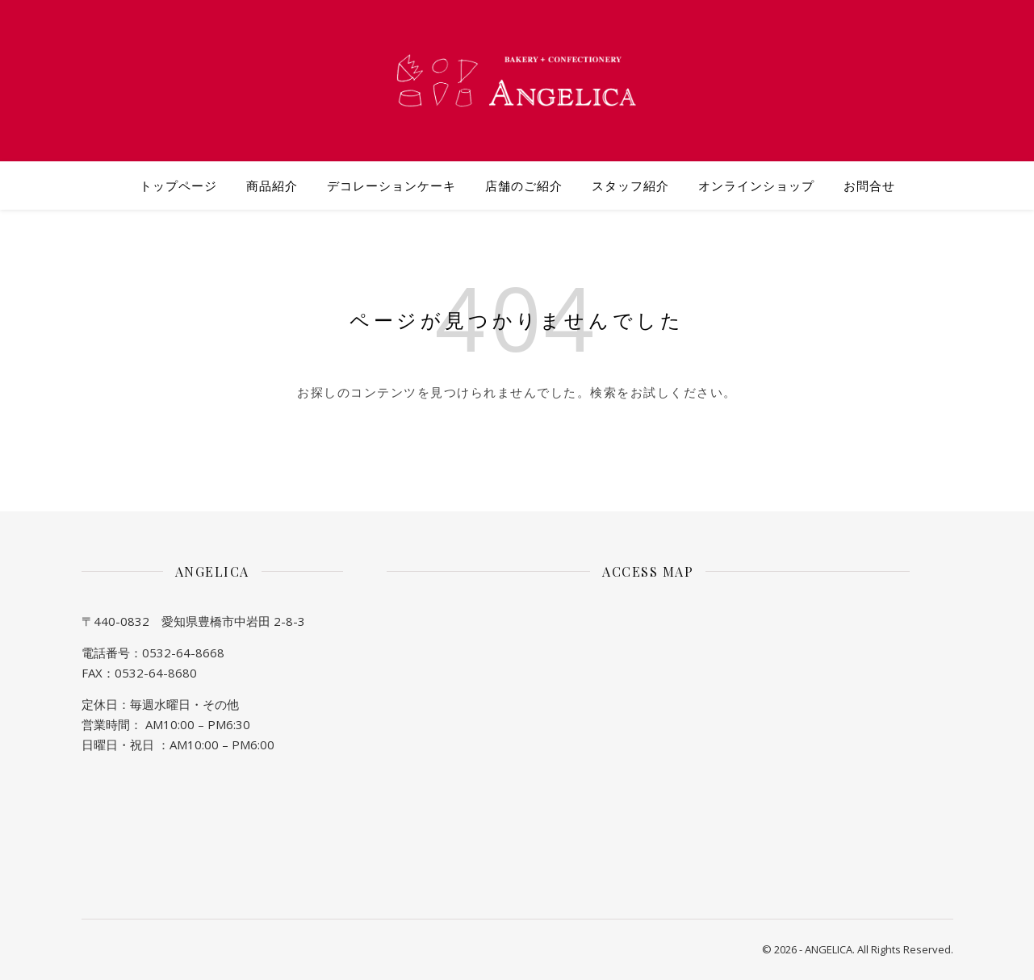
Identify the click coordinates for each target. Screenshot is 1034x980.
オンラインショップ (756, 185)
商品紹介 (272, 185)
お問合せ (869, 185)
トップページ (178, 185)
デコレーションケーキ (391, 185)
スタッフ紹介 (630, 185)
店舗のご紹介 (524, 185)
